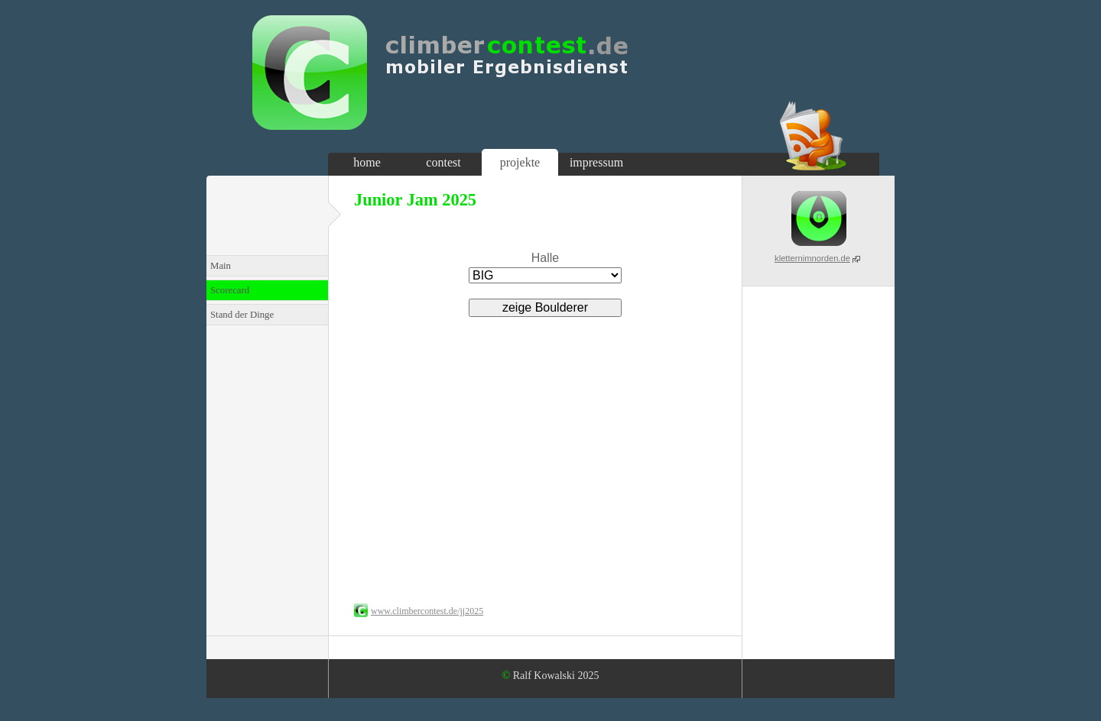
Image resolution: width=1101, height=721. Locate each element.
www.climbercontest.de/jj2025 (427, 611)
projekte (520, 162)
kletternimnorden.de (812, 258)
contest (443, 162)
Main (220, 265)
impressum (596, 162)
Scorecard (229, 290)
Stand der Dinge (242, 314)
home (367, 162)
